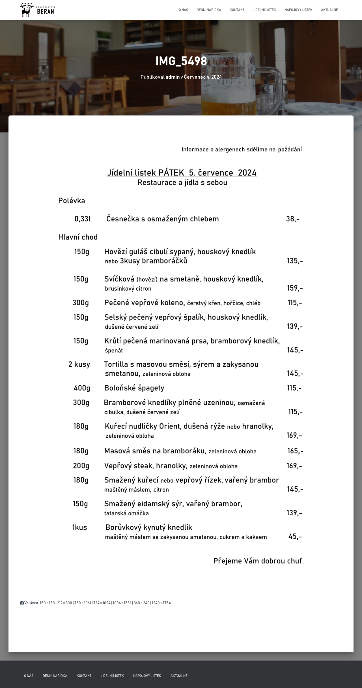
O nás (183, 10)
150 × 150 (47, 603)
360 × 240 (142, 603)
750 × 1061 (82, 603)
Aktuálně (329, 10)
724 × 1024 (102, 603)
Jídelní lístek (264, 10)
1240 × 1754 (161, 603)
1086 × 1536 (122, 603)
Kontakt (237, 10)
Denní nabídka (209, 10)
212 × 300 (64, 603)
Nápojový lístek (299, 10)
